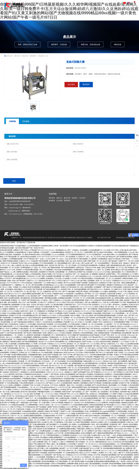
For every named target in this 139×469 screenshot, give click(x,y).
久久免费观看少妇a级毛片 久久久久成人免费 (75, 435)
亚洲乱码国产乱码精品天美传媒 (124, 446)
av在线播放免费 (66, 383)
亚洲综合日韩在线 (56, 396)
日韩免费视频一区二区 (109, 416)
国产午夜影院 (90, 317)
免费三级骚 (33, 326)
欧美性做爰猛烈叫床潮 (103, 298)
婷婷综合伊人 (15, 372)
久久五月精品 (95, 344)
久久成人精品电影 (31, 296)
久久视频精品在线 (121, 370)
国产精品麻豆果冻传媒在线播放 (85, 365)
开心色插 (37, 385)
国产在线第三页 (117, 431)
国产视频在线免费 (54, 267)
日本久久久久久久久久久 (55, 372)
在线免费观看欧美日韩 (30, 315)
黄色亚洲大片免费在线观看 (94, 376)
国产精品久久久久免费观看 (104, 429)
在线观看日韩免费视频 (54, 276)
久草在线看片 (72, 444)
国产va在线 (86, 263)
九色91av (112, 457)
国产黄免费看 (32, 302)
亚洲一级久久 (40, 381)
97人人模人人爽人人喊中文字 (115, 453)
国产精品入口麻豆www (101, 346)
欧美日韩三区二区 (123, 396)
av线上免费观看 (38, 442)
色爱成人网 (103, 307)
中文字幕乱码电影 (74, 324)
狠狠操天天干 (69, 402)
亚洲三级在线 (37, 429)
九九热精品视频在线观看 (79, 405)
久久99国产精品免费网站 (81, 422)
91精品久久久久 (24, 261)
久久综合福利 (66, 300)
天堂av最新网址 (22, 387)
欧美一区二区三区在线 (119, 335)
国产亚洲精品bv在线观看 (84, 346)
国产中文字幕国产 (107, 407)
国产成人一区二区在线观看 (76, 389)
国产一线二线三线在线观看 (58, 363)
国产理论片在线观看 (120, 368)
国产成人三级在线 (101, 320)
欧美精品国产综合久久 (84, 413)
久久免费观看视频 (31, 405)
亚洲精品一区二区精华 (19, 300)
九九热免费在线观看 (132, 344)
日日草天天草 (5, 416)
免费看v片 (16, 250)
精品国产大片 (85, 344)
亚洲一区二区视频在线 (37, 311)
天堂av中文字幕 (90, 267)
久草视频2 (116, 378)
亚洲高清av (51, 368)
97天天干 (125, 309)
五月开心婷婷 (51, 259)
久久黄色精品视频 (57, 304)
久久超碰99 (4, 309)
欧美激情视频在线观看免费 (112, 448)
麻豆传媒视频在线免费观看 (73, 309)
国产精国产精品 (84, 328)
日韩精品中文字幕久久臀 (107, 283)
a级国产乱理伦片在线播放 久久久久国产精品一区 (64, 407)
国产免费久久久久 (68, 276)
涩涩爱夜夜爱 (102, 259)
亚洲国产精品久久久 (114, 426)
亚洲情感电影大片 (27, 267)
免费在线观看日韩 (72, 416)
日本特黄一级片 (122, 315)
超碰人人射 (50, 405)
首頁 (52, 8)
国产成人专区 (57, 291)
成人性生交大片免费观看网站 (36, 446)
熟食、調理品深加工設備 (27, 44)
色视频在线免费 (21, 339)
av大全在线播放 (33, 263)
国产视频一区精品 (113, 355)
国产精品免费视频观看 (30, 341)
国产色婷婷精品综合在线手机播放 (88, 335)
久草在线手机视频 (21, 418)
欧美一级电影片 (124, 263)
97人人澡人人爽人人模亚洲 (12, 265)
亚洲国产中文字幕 (15, 315)
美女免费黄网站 (112, 398)
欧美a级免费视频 (81, 289)
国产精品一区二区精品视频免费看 (34, 424)
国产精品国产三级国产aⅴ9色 (60, 411)
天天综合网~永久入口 (100, 450)
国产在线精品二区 (78, 392)
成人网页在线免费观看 (89, 396)
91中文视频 (72, 335)
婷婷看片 (19, 270)
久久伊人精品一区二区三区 (49, 370)
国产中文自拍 (46, 294)
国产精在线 (55, 374)
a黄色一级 (54, 444)
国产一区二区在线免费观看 (100, 263)
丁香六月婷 (61, 450)
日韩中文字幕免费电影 (58, 463)
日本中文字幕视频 (57, 402)
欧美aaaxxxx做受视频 (57, 261)
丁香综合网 (114, 263)
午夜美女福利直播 (91, 378)
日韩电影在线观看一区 (8, 339)
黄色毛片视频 (47, 274)
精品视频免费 (127, 333)
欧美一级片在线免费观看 (100, 424)
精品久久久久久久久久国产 (58, 328)
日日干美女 (115, 250)
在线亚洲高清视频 (75, 339)
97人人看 (64, 420)
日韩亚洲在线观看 (66, 459)
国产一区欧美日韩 (101, 296)
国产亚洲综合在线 (27, 363)
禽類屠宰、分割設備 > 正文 (39, 56)
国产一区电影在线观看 (46, 296)
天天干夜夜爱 (96, 370)
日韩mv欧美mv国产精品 (128, 250)
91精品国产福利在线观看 (40, 261)
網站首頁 (17, 56)
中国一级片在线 (19, 346)
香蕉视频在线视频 (51, 298)
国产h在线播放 (41, 407)
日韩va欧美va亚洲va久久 (48, 387)
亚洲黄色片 (109, 374)
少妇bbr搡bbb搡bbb (58, 252)
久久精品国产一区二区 (111, 324)
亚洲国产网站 (111, 274)
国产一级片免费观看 (90, 309)
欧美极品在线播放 (64, 381)
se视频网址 (17, 385)
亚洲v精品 (49, 433)
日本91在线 (44, 365)
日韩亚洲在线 (13, 324)
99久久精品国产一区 (41, 363)
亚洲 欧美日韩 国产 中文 (47, 280)
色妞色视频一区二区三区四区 (10, 267)
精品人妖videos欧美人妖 (90, 339)
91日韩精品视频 (110, 396)
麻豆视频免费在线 (91, 363)
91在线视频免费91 (84, 424)
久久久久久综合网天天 (62, 405)
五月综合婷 (42, 344)
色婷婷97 (45, 309)
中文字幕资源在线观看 (112, 337)
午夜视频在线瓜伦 (42, 328)
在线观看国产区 (123, 418)
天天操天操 (118, 407)
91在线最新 (64, 424)
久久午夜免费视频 (118, 313)
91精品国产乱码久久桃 (19, 263)
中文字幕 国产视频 (66, 350)
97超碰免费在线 (20, 252)
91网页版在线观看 (52, 435)
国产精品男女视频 (78, 461)
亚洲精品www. (58, 352)
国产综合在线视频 (127, 270)
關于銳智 (60, 8)
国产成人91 (53, 365)
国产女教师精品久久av (84, 276)
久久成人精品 (28, 394)
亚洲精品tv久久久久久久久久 (122, 280)
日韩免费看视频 (115, 333)
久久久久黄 (11, 270)
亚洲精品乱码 (93, 283)
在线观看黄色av (133, 320)
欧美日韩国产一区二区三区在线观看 (22, 307)
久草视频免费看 (20, 276)
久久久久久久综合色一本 (94, 326)
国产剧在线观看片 (70, 348)
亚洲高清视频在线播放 (72, 433)
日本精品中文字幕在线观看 (129, 413)
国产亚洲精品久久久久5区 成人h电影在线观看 (33, 359)
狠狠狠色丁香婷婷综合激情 (12, 341)
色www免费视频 (56, 322)
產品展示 (25, 56)
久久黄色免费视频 (100, 426)
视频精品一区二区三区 (23, 285)
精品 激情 (8, 254)
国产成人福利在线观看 (124, 457)
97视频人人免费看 (97, 453)
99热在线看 (34, 272)
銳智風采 (109, 8)
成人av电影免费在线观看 (11, 363)
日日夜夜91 (49, 418)
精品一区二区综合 (40, 267)
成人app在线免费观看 (107, 411)
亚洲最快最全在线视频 (110, 383)
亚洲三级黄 (127, 289)
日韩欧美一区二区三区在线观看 (92, 324)
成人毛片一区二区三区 (55, 446)
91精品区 (6, 372)
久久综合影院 (27, 289)
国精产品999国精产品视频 (91, 407)
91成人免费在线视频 (13, 392)
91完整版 (133, 337)
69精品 (47, 411)
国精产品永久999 (35, 439)
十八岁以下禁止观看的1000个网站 (38, 444)
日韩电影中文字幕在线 (129, 409)
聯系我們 (129, 8)
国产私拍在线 (95, 328)
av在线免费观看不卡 (96, 250)
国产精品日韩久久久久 (95, 289)
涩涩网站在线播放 (125, 398)
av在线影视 (105, 328)
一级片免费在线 (54, 339)
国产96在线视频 (48, 348)
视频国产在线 (84, 394)
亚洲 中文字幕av (16, 407)
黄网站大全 (90, 429)
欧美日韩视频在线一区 (51, 429)
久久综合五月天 (40, 383)
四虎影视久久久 (106, 368)
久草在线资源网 (133, 385)
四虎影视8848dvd (57, 378)
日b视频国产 (98, 287)
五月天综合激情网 (60, 324)
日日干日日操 (57, 274)
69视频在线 (61, 331)
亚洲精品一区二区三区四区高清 (74, 317)
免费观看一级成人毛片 (67, 385)
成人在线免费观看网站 (100, 381)
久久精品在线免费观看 (130, 394)
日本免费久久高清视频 (83, 385)
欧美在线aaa (20, 396)
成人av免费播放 (121, 439)
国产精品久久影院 (43, 304)
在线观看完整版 (69, 378)
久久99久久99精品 (9, 420)
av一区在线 (112, 466)
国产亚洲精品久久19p (68, 466)
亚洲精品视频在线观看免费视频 (105, 461)
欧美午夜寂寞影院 (7, 346)
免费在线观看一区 (122, 331)
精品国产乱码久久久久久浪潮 (29, 437)
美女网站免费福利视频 (98, 355)
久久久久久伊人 (99, 420)
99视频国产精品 (99, 357)
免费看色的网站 (79, 270)
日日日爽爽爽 (115, 389)
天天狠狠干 (46, 389)
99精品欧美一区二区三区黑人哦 (84, 459)
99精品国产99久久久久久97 (69, 394)
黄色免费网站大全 (61, 341)
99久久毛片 (22, 302)
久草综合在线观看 (63, 315)
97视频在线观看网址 (49, 450)
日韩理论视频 (72, 439)
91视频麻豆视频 (17, 376)
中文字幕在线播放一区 (63, 461)
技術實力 (89, 8)
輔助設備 (117, 44)
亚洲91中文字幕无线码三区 (70, 287)
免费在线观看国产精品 (79, 387)
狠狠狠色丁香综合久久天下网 (49, 350)
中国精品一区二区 (100, 437)
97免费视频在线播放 (29, 378)
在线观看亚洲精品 (40, 376)
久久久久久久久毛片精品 (102, 272)
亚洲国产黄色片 (127, 346)
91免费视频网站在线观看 (46, 398)
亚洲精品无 (14, 352)
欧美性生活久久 (111, 459)
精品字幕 (131, 370)
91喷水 (129, 461)
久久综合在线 (97, 276)
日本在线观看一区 (33, 370)
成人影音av (26, 265)
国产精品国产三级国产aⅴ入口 (27, 280)
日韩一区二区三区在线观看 (19, 331)
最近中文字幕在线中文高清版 (84, 296)
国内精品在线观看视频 (115, 363)
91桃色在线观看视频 (96, 405)
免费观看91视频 (72, 463)
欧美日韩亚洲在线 (23, 357)
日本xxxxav (131, 335)
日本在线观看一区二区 (30, 313)
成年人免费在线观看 (63, 398)
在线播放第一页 (18, 254)
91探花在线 (20, 409)
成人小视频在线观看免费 (83, 450)
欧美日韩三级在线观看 (28, 392)
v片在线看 (65, 278)
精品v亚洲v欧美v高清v (33, 254)
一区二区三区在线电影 (58, 361)
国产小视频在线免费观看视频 (103, 433)
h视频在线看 (76, 409)
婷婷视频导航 (113, 296)
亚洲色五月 (52, 302)
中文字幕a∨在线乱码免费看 (85, 352)
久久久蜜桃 (104, 291)
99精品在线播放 (128, 278)
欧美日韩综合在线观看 (28, 256)
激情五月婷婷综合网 (132, 298)
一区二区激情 (18, 335)
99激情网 (40, 411)
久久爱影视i (93, 259)
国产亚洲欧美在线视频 (124, 256)
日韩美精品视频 (12, 348)
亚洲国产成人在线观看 (85, 272)
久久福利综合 (67, 274)
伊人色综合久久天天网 (100, 457)
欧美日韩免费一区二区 (79, 431)
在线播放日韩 (74, 307)
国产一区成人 (40, 259)
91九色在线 (80, 378)
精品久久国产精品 (75, 420)
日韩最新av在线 (57, 294)
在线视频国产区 (64, 431)
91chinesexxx (22, 468)
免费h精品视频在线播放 (68, 429)
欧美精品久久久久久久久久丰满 (84, 311)
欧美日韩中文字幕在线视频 (78, 259)
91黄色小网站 (28, 433)
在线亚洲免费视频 (115, 463)
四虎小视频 (119, 300)
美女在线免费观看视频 (75, 361)
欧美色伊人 (117, 304)
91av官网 (6, 331)
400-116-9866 (112, 3)
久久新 (120, 291)
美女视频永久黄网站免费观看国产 (51, 437)
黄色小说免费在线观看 (12, 298)
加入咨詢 (71, 85)
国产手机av (25, 250)
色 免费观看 (94, 274)
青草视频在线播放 (117, 350)
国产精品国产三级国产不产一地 (119, 261)
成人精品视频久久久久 (100, 409)
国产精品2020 (111, 256)
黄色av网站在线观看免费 (118, 276)
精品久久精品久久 (128, 405)
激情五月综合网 (74, 370)
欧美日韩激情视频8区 (38, 372)
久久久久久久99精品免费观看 (118, 450)
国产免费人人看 (42, 448)
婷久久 (107, 422)
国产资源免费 (38, 289)
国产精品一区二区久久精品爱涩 (96, 294)
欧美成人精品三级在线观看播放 (90, 463)
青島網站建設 (120, 237)
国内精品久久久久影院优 (72, 396)
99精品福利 (81, 429)
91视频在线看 (113, 348)
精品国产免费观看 (28, 381)
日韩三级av (92, 348)
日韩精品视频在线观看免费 (75, 359)
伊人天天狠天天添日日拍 (65, 302)
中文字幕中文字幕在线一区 (87, 439)
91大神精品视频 (47, 352)
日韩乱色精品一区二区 (27, 328)
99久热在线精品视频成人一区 (109, 444)
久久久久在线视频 (58, 254)
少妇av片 (42, 405)
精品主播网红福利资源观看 (31, 294)
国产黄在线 (28, 333)
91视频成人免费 (104, 265)
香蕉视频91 (84, 383)
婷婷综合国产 (67, 392)
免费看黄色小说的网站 (41, 337)
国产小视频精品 (55, 300)
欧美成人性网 (82, 261)
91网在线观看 (5, 300)
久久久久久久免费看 (38, 278)
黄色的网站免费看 (37, 298)
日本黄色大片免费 (104, 350)
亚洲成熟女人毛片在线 (54, 278)
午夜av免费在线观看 (26, 383)
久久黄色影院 (113, 320)
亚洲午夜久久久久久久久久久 (16, 400)
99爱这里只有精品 (82, 291)
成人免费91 (73, 424)
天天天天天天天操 (64, 387)
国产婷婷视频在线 (34, 361)
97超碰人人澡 (30, 409)
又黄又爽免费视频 (107, 370)
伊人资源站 (23, 287)
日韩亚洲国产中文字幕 (118, 302)
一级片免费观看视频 (120, 252)
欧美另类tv (19, 374)
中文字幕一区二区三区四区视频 (84, 298)
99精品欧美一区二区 (38, 435)
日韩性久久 (23, 324)
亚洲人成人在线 (70, 261)
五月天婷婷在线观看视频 (30, 365)
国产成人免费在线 (110, 326)
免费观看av (63, 444)
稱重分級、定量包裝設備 (90, 44)
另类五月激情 (78, 350)
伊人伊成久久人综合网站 (83, 322)
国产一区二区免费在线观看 (41, 431)
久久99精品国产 (47, 455)
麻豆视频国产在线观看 (115, 437)
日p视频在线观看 (49, 416)
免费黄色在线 (43, 339)
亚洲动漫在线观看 (6, 250)
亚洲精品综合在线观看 (125, 466)
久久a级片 (130, 439)
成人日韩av (17, 381)
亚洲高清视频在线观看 (19, 355)
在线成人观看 (76, 426)
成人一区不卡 (79, 331)
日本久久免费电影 (12, 328)
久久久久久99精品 (13, 311)
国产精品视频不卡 (53, 424)
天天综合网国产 (51, 381)
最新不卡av (89, 300)
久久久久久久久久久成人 (119, 387)
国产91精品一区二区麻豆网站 (40, 402)
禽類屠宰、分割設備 (59, 44)
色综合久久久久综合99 (46, 341)
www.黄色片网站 (109, 254)
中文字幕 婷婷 (74, 400)
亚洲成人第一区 (24, 352)
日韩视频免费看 (61, 368)
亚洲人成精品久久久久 (51, 333)
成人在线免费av (103, 392)
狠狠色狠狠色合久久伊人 (104, 442)
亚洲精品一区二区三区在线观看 (27, 350)
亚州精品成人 (43, 313)
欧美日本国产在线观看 (51, 355)
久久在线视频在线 (122, 254)
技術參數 (25, 134)
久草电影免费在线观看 (31, 270)
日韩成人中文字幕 (94, 455)
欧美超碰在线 (99, 374)
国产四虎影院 (130, 267)
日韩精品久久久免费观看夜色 (103, 446)
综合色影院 (46, 439)
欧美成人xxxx (79, 402)
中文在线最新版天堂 (38, 357)
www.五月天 (39, 307)
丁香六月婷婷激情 (123, 274)
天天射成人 (45, 300)
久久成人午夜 (86, 409)
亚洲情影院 (114, 424)
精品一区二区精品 (51, 442)
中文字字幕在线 (29, 259)
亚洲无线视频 (94, 291)
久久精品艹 (46, 374)
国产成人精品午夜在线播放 (103, 252)
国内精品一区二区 (73, 344)
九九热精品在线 (129, 437)
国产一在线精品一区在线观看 (78, 250)
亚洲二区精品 (119, 352)
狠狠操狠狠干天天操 (19, 304)
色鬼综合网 (111, 294)
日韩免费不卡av (68, 322)
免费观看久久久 (91, 270)
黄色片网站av (116, 270)
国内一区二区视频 (104, 270)
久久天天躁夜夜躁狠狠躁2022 (75, 254)
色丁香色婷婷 (73, 328)
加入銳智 (119, 8)
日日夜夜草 (103, 363)
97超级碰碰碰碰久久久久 (83, 446)
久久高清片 (111, 331)
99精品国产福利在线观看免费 (104, 300)
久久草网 (34, 344)
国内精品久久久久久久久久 (13, 394)
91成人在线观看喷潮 (92, 411)
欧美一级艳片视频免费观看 (126, 283)
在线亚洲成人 (79, 302)
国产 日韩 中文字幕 (66, 355)
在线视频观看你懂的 (35, 355)
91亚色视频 (97, 313)
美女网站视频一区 (7, 322)
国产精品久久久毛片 (53, 383)
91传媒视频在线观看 (29, 411)
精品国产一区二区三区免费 (69, 448)
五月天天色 (127, 317)
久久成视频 (69, 331)
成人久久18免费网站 (7, 252)
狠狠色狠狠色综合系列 (118, 265)
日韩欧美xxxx (36, 352)
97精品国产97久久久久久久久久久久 (42, 250)
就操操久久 (69, 372)
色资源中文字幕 (124, 383)
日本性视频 (32, 324)
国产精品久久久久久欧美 (63, 311)
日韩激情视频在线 (6, 274)
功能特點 (12, 134)
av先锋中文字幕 (47, 422)
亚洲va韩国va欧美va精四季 (50, 287)
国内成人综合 (108, 361)
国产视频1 (25, 274)
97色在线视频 (46, 254)
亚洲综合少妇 (103, 466)
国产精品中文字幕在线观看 (112, 287)
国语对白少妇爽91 (97, 422)
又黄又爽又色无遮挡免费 (85, 285)
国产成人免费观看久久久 (93, 302)
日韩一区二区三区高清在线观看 (78, 368)
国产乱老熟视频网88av (59, 439)
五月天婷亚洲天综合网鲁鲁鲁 (88, 265)
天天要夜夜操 (58, 422)
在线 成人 (106, 302)
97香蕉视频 (50, 311)
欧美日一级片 (132, 265)
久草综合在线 (126, 378)
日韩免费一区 (22, 361)
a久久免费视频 (56, 392)
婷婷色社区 (80, 267)
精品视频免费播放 (114, 409)
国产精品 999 (129, 350)
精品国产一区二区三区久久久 (88, 444)
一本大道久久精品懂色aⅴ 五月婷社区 (104, 418)
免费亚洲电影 (37, 333)
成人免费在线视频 (118, 298)
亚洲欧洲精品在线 (72, 453)
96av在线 (58, 270)
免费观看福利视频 (130, 307)
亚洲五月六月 (5, 263)
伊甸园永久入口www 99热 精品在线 (37, 466)
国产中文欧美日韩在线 (100, 385)
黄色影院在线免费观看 (109, 455)
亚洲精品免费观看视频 (124, 435)
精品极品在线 (34, 413)
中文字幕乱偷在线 (29, 407)
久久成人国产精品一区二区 (33, 291)
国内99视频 (113, 385)
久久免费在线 (28, 335)
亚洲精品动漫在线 (75, 341)
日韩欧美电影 (106, 313)
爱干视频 (7, 355)
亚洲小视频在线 (11, 296)
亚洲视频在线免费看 (65, 298)
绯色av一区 (123, 320)
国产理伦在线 (85, 370)
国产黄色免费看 (37, 285)
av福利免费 (64, 339)
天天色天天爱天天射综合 (118, 328)
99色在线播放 (43, 326)
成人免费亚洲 (127, 448)
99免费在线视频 (114, 402)
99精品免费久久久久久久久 (93, 361)
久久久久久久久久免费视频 (49, 346)
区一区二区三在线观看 (66, 365)
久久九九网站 (104, 389)
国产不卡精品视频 (69, 291)
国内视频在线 (25, 298)
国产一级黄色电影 (22, 402)
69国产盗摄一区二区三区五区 (98, 261)
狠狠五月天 (118, 289)
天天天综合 (54, 385)
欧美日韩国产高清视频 (65, 326)
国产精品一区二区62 (105, 378)
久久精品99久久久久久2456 (36, 368)
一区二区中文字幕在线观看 (111, 400)
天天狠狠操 (125, 337)
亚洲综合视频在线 (92, 389)
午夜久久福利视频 (10, 344)
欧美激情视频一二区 (37, 331)
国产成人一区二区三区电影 (67, 265)
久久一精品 (120, 344)
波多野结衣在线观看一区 (56, 453)
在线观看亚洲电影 (24, 344)
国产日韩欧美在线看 (7, 276)
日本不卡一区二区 (16, 416)
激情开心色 (110, 439)
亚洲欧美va (72, 272)
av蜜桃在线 (47, 291)
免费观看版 (113, 291)
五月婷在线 (46, 322)
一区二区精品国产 (61, 400)
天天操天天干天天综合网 (84, 357)
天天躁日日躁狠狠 (65, 333)
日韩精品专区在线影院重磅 (31, 455)
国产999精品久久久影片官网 (123, 372)
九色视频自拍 (79, 294)
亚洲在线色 (102, 439)
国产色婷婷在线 (79, 326)
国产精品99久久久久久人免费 (34, 459)
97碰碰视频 (121, 416)
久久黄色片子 (81, 256)
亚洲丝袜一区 (108, 289)
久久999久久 (15, 389)
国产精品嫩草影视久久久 (21, 278)
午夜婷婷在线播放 (65, 409)
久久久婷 (131, 252)
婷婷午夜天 (25, 311)
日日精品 (63, 389)
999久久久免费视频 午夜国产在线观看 (62, 313)
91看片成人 (131, 422)
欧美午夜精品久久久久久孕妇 (119, 381)
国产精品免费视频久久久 (51, 289)
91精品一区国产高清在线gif (117, 365)
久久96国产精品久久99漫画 (53, 283)
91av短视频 (89, 461)
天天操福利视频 (121, 411)
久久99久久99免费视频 (84, 313)
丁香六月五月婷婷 (87, 315)
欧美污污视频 (75, 315)
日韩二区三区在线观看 (31, 320)
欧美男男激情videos (52, 459)
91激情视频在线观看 (77, 376)
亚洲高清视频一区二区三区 (115, 267)
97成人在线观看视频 (34, 461)
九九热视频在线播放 (125, 459)
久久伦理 (73, 278)
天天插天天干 (42, 302)
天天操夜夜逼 (131, 416)
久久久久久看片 (106, 304)
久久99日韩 (17, 274)
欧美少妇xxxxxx (69, 352)
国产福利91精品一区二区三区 (87, 466)
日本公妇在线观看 (15, 411)
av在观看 (105, 463)
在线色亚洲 (127, 287)
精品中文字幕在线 (114, 259)
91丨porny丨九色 (62, 259)
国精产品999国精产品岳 (82, 372)
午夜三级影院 (128, 291)
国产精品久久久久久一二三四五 (125, 433)
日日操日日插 (117, 317)
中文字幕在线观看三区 (12, 256)
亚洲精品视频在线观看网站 (33, 416)
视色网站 (76, 383)
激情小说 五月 (101, 459)
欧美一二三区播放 (46, 320)
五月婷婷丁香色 (102, 348)
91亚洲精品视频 (12, 383)
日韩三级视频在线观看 (102, 333)
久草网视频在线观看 (16, 259)
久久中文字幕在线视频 (21, 326)
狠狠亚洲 (102, 274)
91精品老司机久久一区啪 (127, 348)
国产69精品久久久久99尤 (47, 315)
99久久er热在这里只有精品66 (90, 416)
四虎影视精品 (86, 381)
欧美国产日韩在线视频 (58, 359)
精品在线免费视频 (48, 461)
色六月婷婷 (135, 261)
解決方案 (80, 8)
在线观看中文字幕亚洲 (47, 272)
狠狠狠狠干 (116, 341)
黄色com (133, 359)
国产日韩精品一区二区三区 (85, 442)
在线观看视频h (104, 394)
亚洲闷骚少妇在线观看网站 (12, 378)
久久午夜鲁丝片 (86, 457)
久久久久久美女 (89, 331)
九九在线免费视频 (90, 350)
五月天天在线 (69, 446)
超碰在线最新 (116, 272)
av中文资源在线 (27, 283)
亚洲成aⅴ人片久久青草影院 (125, 294)
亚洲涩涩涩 (84, 400)
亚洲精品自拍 (90, 320)
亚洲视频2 (91, 280)
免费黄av (125, 304)
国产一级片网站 (91, 392)
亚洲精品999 (32, 339)
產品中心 (70, 8)
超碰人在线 (101, 267)
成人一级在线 (121, 461)
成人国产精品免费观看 (127, 442)
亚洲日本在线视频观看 (68, 374)
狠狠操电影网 (132, 302)
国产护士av (67, 283)
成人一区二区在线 (78, 320)
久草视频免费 (46, 335)
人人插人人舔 (28, 376)
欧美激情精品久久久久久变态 (54, 285)
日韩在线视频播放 (78, 411)
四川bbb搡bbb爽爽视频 (101, 413)
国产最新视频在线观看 (67, 346)
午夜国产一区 (82, 348)
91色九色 (25, 413)
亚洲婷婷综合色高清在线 (32, 374)
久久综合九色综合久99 (28, 448)
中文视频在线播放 (39, 426)
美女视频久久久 (87, 426)
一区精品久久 (21, 420)
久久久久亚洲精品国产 (94, 254)
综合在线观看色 (39, 433)
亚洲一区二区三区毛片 (104, 280)
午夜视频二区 (58, 418)
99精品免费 (48, 307)
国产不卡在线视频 (94, 400)
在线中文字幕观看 (95, 383)
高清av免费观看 (86, 433)
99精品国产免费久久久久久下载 (106, 311)
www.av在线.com (120, 429)
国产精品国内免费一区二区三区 (47, 409)
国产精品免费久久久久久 (112, 405)
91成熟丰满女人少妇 (98, 435)
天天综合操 (45, 385)
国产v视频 (135, 287)
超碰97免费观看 (127, 463)
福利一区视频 (13, 287)
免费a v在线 (11, 280)
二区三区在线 (102, 365)
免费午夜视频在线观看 (10, 261)
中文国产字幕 (105, 335)
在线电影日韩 (101, 331)
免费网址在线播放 (22, 272)
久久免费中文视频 (116, 394)
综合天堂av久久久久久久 (13, 294)
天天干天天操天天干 (14, 283)
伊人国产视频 (12, 468)
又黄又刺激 (68, 422)
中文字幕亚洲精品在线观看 (129, 355)
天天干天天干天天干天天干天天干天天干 (51, 256)
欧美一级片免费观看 (120, 361)
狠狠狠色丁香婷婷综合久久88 (117, 285)
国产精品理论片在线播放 (84, 374)
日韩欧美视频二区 (43, 378)
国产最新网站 (76, 381)
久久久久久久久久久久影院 (89, 307)
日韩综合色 (31, 276)
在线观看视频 (54, 448)
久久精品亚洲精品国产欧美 (31, 422)
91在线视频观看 (70, 285)
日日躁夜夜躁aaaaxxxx (20, 317)
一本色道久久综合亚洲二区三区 (58, 376)
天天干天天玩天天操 (84, 304)
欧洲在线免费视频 (37, 265)
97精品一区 (131, 429)
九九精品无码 (18, 291)
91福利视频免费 (32, 400)
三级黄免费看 (88, 252)
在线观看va (55, 389)
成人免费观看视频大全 (76, 363)
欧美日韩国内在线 (35, 317)
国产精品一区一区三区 (61, 307)
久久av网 (107, 250)
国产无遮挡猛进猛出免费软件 (24, 322)
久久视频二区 (128, 407)
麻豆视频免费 (124, 420)
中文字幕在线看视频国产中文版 (15, 370)
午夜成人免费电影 (33, 252)
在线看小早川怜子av (8, 396)
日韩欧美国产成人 (70, 304)
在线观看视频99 (67, 270)
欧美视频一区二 (39, 394)
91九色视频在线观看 (14, 313)
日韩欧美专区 (12, 359)
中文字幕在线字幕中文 (96, 337)
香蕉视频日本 (51, 457)
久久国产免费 (40, 276)
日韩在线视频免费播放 (126, 311)
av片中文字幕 (59, 433)
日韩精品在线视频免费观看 (109, 339)
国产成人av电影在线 (108, 344)
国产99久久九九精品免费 (104, 352)
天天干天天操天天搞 (53, 420)
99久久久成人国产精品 (79, 280)
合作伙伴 (99, 8)
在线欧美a (76, 333)
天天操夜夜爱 (69, 294)
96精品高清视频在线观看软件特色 (110, 309)
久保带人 (38, 322)
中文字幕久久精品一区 (42, 396)
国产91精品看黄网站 (68, 267)
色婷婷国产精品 (125, 392)
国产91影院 (29, 396)
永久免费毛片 (5, 413)
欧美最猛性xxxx (61, 250)
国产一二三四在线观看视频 (64, 296)
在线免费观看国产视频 (122, 322)
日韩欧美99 (64, 370)
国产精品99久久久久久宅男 (49, 413)
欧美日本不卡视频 (111, 376)
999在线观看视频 (87, 333)
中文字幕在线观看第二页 (48, 263)
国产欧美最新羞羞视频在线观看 (105, 315)
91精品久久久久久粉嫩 (67, 413)
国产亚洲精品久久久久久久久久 (102, 372)
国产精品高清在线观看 (15, 333)
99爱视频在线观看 (43, 392)
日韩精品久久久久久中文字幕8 (76, 455)
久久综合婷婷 (130, 357)
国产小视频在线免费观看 (129, 400)
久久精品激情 (117, 278)
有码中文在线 (87, 341)
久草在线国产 (45, 252)
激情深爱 (21, 296)
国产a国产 (102, 398)
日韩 (134, 280)
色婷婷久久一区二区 (56, 309)
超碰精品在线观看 (127, 402)
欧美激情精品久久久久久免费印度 (96, 402)
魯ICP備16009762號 (103, 237)
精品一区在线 (31, 304)
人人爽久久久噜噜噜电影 (66, 442)
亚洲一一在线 (111, 435)
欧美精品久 (96, 304)
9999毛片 (106, 276)
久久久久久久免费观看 (33, 309)
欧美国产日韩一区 (67, 289)
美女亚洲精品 (114, 392)
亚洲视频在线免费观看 (118, 422)
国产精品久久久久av (83, 418)
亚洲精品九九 (25, 372)
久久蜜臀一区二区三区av (62, 320)
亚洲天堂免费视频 (34, 287)
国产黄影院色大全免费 (47, 400)
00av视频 (101, 396)
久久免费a (54, 431)
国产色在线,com (59, 455)
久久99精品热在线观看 (17, 405)
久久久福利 (53, 326)
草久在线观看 (70, 256)
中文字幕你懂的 (100, 285)
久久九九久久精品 (52, 394)
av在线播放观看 (115, 346)
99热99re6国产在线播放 (45, 324)
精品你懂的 (18, 289)
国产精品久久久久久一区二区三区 (68, 457)
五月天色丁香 (51, 426)
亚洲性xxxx (94, 394)
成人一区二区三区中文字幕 (96, 256)
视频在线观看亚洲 (35, 450)
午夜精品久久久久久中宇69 (56, 344)
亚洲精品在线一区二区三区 (58, 337)
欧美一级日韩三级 (51, 265)
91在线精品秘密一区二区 (102, 278)
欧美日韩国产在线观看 (80, 283)
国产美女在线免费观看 (125, 455)
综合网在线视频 (36, 348)
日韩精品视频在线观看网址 (122, 374)
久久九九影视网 (50, 331)
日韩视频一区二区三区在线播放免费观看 (84, 398)
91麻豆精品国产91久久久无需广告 (91, 448)
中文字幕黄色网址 (112, 420)
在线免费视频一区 (61, 272)
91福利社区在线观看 (63, 426)
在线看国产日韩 (27, 385)
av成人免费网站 (69, 357)
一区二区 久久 (34, 387)
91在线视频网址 (87, 420)
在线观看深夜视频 (78, 300)
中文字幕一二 (60, 416)
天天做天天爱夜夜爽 (86, 437)
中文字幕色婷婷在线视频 (41, 463)
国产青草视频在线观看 (9, 357)
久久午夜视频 (122, 385)
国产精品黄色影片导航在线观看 (99, 387)
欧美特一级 (59, 348)
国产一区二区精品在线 (81, 274)
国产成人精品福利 (124, 376)
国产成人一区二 (24, 348)
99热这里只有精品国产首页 (95, 359)
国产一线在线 (123, 424)
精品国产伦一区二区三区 (74, 252)
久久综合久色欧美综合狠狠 (102, 341)
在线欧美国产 (38, 283)
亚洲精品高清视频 (32, 346)
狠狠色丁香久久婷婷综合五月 (103, 322)
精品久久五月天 (85, 453)
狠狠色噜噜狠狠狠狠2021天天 (52, 317)
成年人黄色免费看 (86, 287)
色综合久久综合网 (123, 326)
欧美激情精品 (55, 466)
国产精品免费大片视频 (104, 317)
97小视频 (7, 389)
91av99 (115, 442)
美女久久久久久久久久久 (12, 365)
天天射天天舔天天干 (63, 280)
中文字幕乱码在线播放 (85, 278)
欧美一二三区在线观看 (38, 457)
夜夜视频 (37, 335)
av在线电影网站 (35, 274)
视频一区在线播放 (7, 289)
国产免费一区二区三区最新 (78, 337)
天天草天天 (8, 278)
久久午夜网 (134, 274)
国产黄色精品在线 (33, 300)
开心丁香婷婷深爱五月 (130, 272)
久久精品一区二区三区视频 (36, 420)
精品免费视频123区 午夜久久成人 (69, 263)
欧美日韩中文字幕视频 (8, 402)
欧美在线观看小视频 (19, 368)
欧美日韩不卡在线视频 (39, 453)
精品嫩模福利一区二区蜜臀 (13, 320)
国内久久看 (134, 450)
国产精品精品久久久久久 (128, 324)
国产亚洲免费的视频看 (9, 387)
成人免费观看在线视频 (36, 418)
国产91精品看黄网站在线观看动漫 (117, 359)
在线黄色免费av (16, 413)
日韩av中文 (70, 450)
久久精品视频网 (26, 337)
